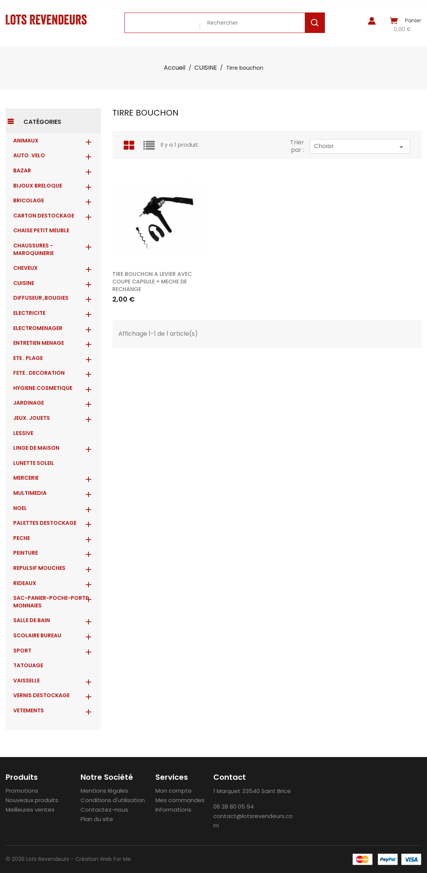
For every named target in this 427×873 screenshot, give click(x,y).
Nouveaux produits (32, 800)
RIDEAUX (24, 583)
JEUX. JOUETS (31, 418)
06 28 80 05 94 (233, 806)
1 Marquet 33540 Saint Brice (252, 791)
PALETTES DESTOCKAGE (44, 523)
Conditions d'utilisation (113, 800)
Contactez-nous (104, 810)
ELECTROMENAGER (37, 328)
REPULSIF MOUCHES (39, 568)
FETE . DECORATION (39, 373)
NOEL (20, 508)
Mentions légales (104, 791)
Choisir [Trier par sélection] (360, 147)
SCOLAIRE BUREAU (37, 635)
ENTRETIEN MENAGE (38, 343)
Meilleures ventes (30, 810)
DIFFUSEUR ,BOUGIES (40, 298)
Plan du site (97, 819)
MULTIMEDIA (30, 493)
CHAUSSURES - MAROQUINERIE (33, 249)
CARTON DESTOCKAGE (43, 215)
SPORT (22, 650)
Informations (173, 810)
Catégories (42, 121)
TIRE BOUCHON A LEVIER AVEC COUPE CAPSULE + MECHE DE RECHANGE (152, 281)
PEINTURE (25, 553)
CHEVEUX (25, 268)
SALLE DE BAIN (31, 620)
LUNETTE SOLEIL (33, 463)
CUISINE (23, 283)
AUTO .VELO (29, 155)
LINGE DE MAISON (36, 448)
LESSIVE (23, 433)
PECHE (21, 538)
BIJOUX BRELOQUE (37, 185)
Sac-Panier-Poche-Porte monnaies (50, 601)
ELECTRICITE (29, 313)
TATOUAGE (28, 665)
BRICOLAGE (28, 200)
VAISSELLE (26, 680)
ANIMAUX (26, 140)
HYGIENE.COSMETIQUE (42, 388)
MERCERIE (26, 478)
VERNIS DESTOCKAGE (41, 695)
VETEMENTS (28, 710)
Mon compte (173, 791)
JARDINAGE (28, 403)
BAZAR (22, 170)
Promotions (22, 791)
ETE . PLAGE (28, 358)
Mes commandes (180, 800)
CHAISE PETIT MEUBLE (41, 230)
